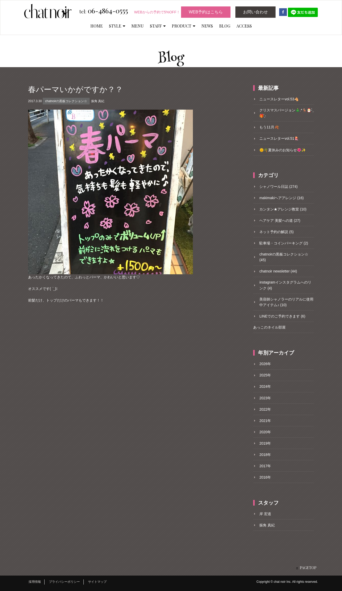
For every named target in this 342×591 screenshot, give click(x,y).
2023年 (265, 398)
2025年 (265, 375)
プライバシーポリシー (64, 582)
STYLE (117, 26)
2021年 (265, 421)
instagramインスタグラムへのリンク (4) (285, 285)
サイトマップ (97, 582)
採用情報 (35, 582)
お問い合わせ (255, 12)
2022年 (265, 409)
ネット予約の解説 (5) (276, 232)
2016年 (265, 477)
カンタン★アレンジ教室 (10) (282, 209)
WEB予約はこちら (206, 12)
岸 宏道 (265, 514)
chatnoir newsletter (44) (278, 271)
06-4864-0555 (103, 11)
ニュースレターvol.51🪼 (278, 138)
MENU (137, 26)
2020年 (265, 432)
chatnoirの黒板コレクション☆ (66, 101)
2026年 (265, 364)
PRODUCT (183, 26)
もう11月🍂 (269, 127)
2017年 (265, 466)
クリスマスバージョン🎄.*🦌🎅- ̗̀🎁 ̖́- (286, 113)
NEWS (207, 26)
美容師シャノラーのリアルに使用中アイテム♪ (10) (286, 302)
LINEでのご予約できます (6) (282, 316)
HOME (96, 26)
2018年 (265, 455)
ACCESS (244, 26)
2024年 (265, 386)
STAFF (158, 26)
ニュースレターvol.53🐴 (278, 99)
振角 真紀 (97, 101)
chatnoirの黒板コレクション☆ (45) (283, 257)
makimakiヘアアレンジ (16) (281, 198)
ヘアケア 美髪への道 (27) (279, 220)
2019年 (265, 443)
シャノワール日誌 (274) (278, 186)
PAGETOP (308, 567)
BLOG (224, 26)
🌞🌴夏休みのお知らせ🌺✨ (282, 150)
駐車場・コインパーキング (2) (283, 243)
